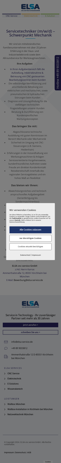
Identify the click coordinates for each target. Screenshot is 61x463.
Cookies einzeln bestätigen (30, 246)
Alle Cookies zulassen (30, 229)
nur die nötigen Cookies (30, 238)
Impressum (36, 255)
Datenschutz (25, 255)
